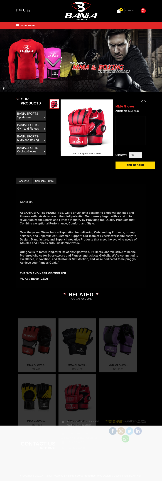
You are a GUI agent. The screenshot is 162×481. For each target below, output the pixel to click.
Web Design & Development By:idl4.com (119, 475)
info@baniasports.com (79, 430)
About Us (24, 181)
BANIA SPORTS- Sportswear (31, 115)
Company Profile (44, 181)
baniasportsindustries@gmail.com (79, 434)
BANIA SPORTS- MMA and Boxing (31, 138)
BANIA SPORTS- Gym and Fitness (31, 127)
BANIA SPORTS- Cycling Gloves (31, 149)
